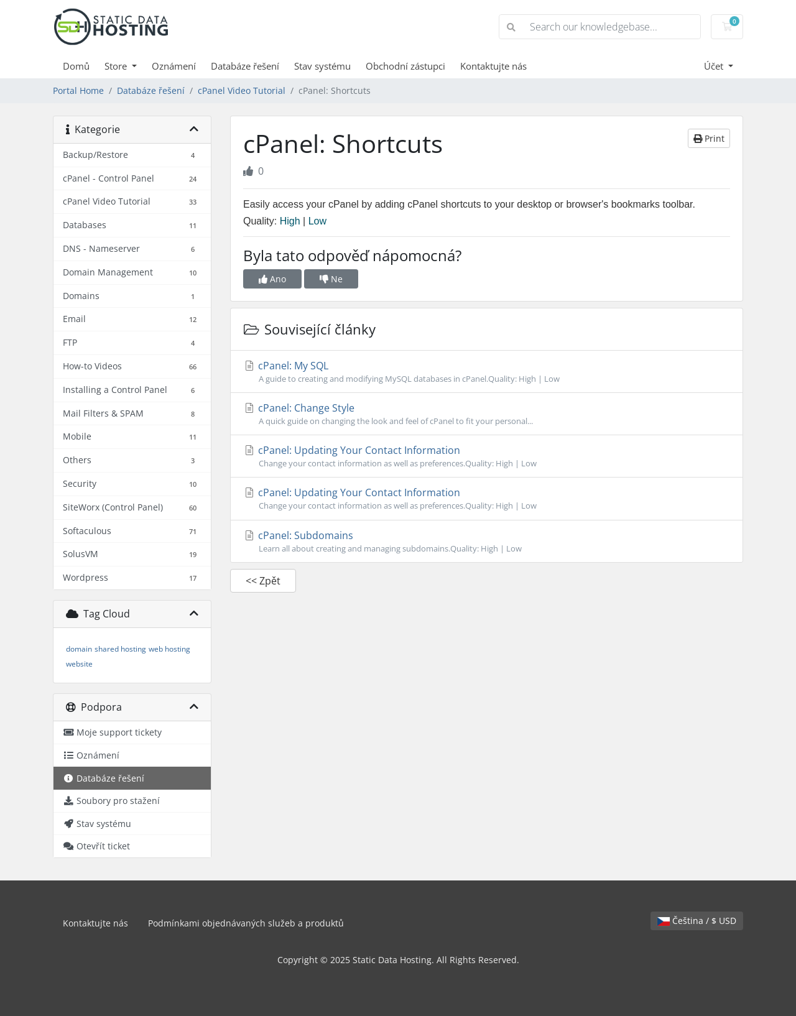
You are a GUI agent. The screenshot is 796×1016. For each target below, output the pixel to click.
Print (708, 138)
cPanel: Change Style (486, 414)
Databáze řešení (245, 66)
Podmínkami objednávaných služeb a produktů (246, 923)
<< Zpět (263, 581)
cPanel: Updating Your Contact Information (486, 456)
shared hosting (120, 649)
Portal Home (78, 90)
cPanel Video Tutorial (241, 90)
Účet (715, 66)
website (79, 663)
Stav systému (322, 66)
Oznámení (174, 66)
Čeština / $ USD (696, 920)
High (290, 221)
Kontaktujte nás (493, 66)
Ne (331, 279)
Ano (272, 279)
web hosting (169, 649)
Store (116, 66)
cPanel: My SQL (486, 372)
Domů (76, 66)
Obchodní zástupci (405, 66)
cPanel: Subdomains (486, 542)
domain (79, 649)
